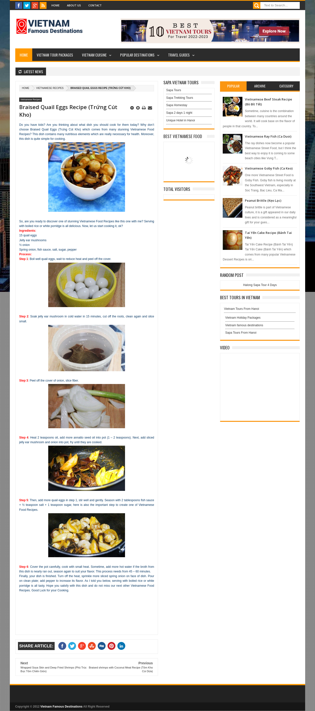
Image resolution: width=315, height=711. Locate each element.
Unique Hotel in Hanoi (180, 120)
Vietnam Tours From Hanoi (241, 309)
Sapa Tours (173, 90)
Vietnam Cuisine (94, 54)
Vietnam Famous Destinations (61, 706)
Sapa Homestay (176, 105)
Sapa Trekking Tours (179, 98)
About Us (74, 5)
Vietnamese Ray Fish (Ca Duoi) (268, 136)
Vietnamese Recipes (49, 88)
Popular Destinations (137, 54)
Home (55, 5)
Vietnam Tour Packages (55, 54)
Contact (95, 5)
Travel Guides (179, 54)
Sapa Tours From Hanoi (240, 332)
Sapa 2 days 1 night (179, 112)
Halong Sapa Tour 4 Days (260, 285)
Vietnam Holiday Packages (260, 319)
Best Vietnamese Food (182, 136)
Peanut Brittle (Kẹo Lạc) (263, 200)
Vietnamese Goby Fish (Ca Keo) (269, 168)
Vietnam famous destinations (244, 325)
